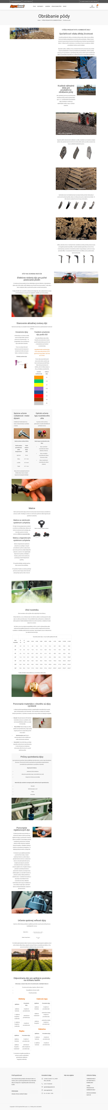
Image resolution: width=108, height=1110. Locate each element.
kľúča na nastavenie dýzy (24, 534)
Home (39, 20)
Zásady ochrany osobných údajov (19, 1093)
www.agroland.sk (48, 1090)
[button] (58, 153)
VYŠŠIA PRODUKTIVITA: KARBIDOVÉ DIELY (52, 20)
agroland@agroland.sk (49, 1087)
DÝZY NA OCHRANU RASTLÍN (32, 274)
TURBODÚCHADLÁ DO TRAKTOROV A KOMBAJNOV (91, 1080)
